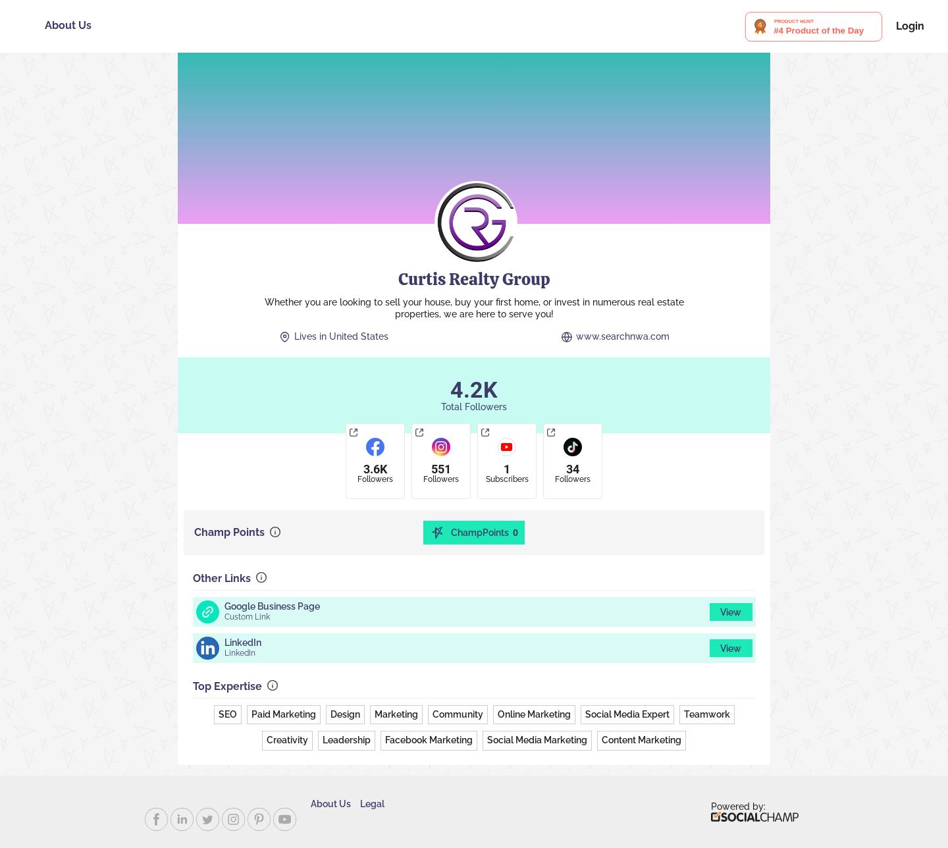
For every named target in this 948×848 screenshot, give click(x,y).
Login (910, 26)
